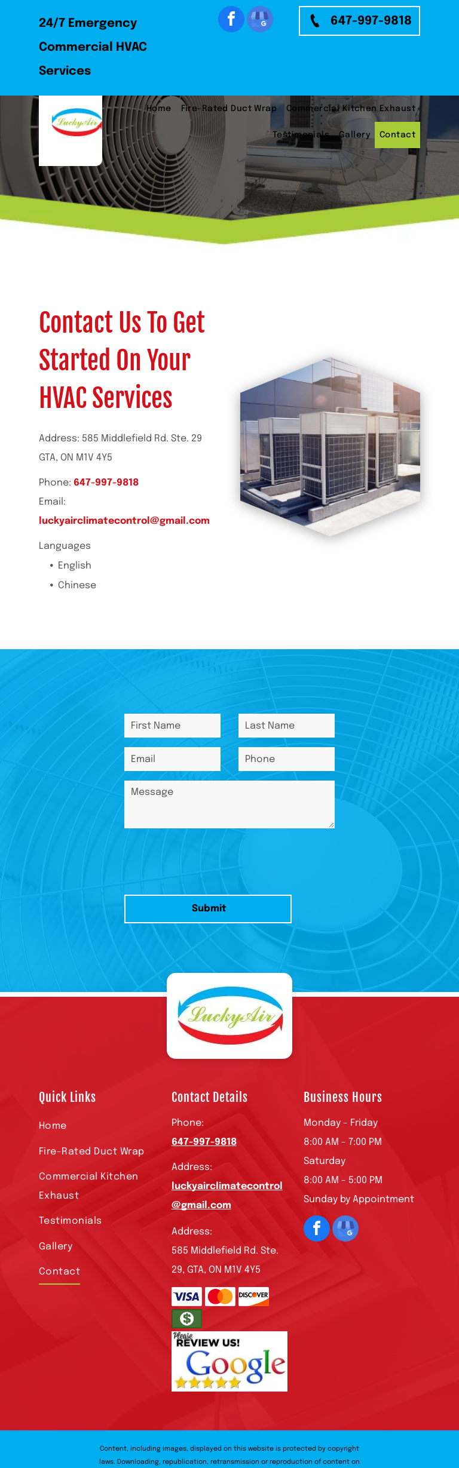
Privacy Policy (309, 1422)
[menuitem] (159, 109)
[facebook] (231, 20)
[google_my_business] (260, 20)
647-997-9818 (106, 483)
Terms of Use (259, 1422)
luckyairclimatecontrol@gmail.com (124, 521)
